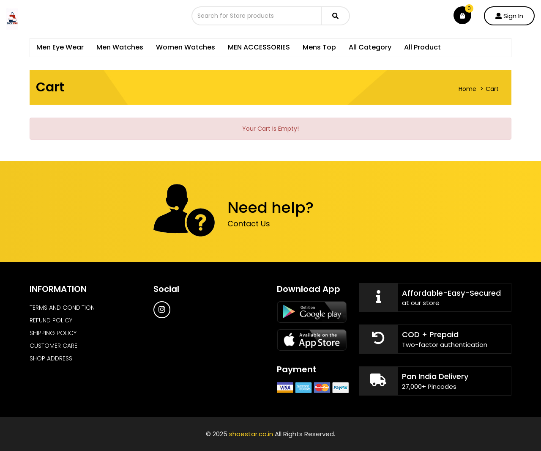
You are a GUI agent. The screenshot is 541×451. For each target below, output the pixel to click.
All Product (422, 47)
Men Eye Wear (60, 47)
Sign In (509, 15)
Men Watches (119, 47)
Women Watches (185, 47)
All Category (370, 47)
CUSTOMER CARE (53, 345)
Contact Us (248, 223)
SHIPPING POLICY (53, 333)
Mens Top (319, 47)
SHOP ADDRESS (51, 358)
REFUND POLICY (51, 320)
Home (467, 89)
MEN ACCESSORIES (259, 47)
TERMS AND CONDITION (62, 307)
